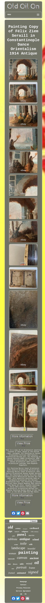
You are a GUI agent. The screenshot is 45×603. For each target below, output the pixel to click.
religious (25, 531)
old (10, 527)
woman (12, 553)
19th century (34, 531)
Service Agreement (23, 591)
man (13, 568)
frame (32, 567)
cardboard (34, 528)
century (18, 528)
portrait (21, 567)
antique (25, 539)
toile (23, 543)
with (30, 544)
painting (28, 552)
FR (25, 594)
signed (33, 572)
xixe (9, 564)
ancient (34, 558)
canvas (22, 557)
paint (13, 536)
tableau (12, 539)
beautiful (31, 548)
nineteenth (11, 559)
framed (12, 573)
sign (10, 531)
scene (16, 544)
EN (21, 594)
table (22, 564)
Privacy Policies (23, 588)
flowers (15, 564)
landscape (18, 548)
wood (29, 563)
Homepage (23, 582)
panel (21, 535)
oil (36, 562)
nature (17, 531)
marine (31, 535)
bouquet (25, 528)
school (35, 539)
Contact (23, 585)
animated (21, 573)
